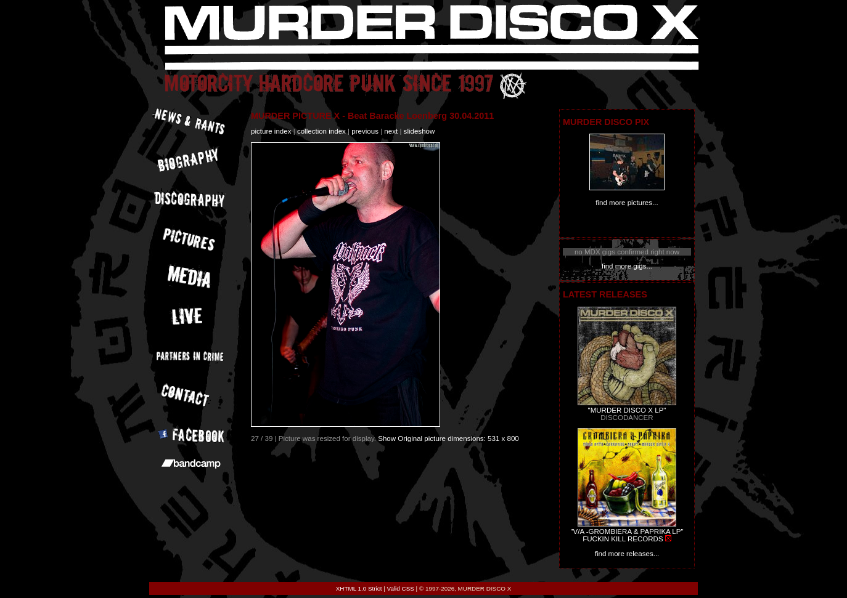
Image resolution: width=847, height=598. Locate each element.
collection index (321, 131)
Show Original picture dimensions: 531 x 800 (448, 438)
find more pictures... (626, 202)
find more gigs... (627, 266)
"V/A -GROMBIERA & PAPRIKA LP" (626, 531)
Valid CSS (400, 588)
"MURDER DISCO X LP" (627, 410)
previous (364, 131)
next (391, 131)
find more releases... (627, 553)
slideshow (419, 131)
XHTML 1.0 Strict (359, 588)
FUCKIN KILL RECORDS (623, 539)
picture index (271, 131)
